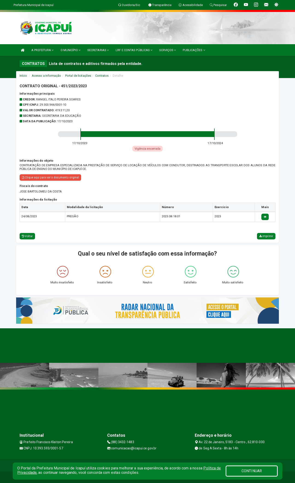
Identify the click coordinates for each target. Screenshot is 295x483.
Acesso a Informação (46, 75)
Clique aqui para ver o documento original (50, 177)
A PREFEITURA (42, 50)
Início (23, 75)
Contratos (102, 75)
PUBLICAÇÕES (194, 50)
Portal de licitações (78, 75)
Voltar (27, 236)
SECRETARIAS (98, 50)
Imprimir (266, 236)
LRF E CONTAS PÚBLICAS (134, 50)
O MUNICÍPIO (70, 50)
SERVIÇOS (167, 50)
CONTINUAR (252, 471)
